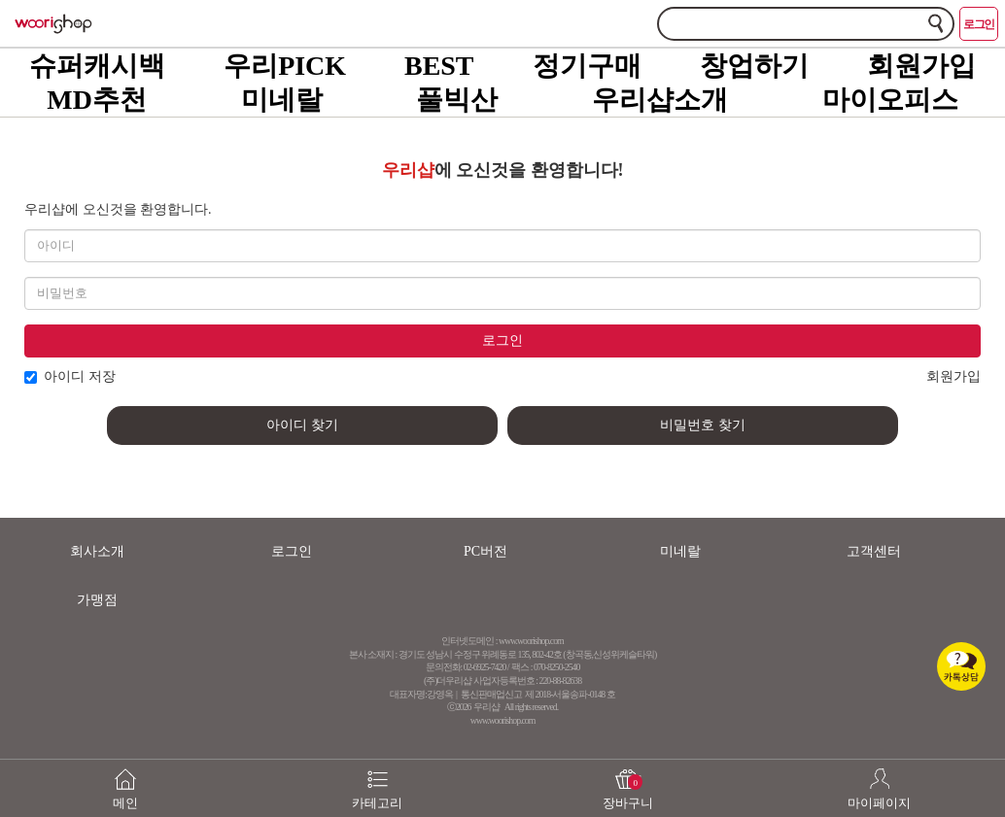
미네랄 (282, 100)
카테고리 (377, 779)
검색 (935, 23)
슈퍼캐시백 (97, 66)
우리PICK (285, 66)
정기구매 (587, 66)
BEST (438, 66)
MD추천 (97, 100)
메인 (126, 779)
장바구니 (628, 779)
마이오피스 (890, 100)
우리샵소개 (660, 100)
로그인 (978, 24)
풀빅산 (457, 100)
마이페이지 (880, 779)
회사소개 (97, 551)
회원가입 (921, 66)
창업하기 (754, 66)
